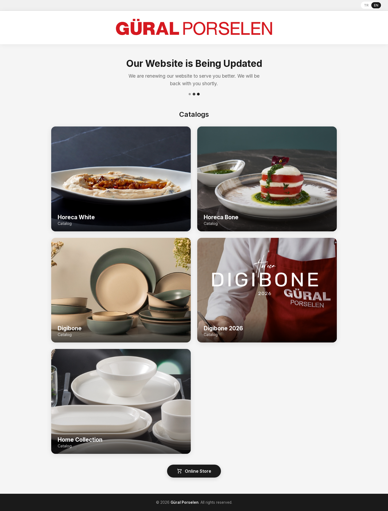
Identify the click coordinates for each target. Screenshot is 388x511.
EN (376, 5)
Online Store (194, 471)
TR (366, 5)
